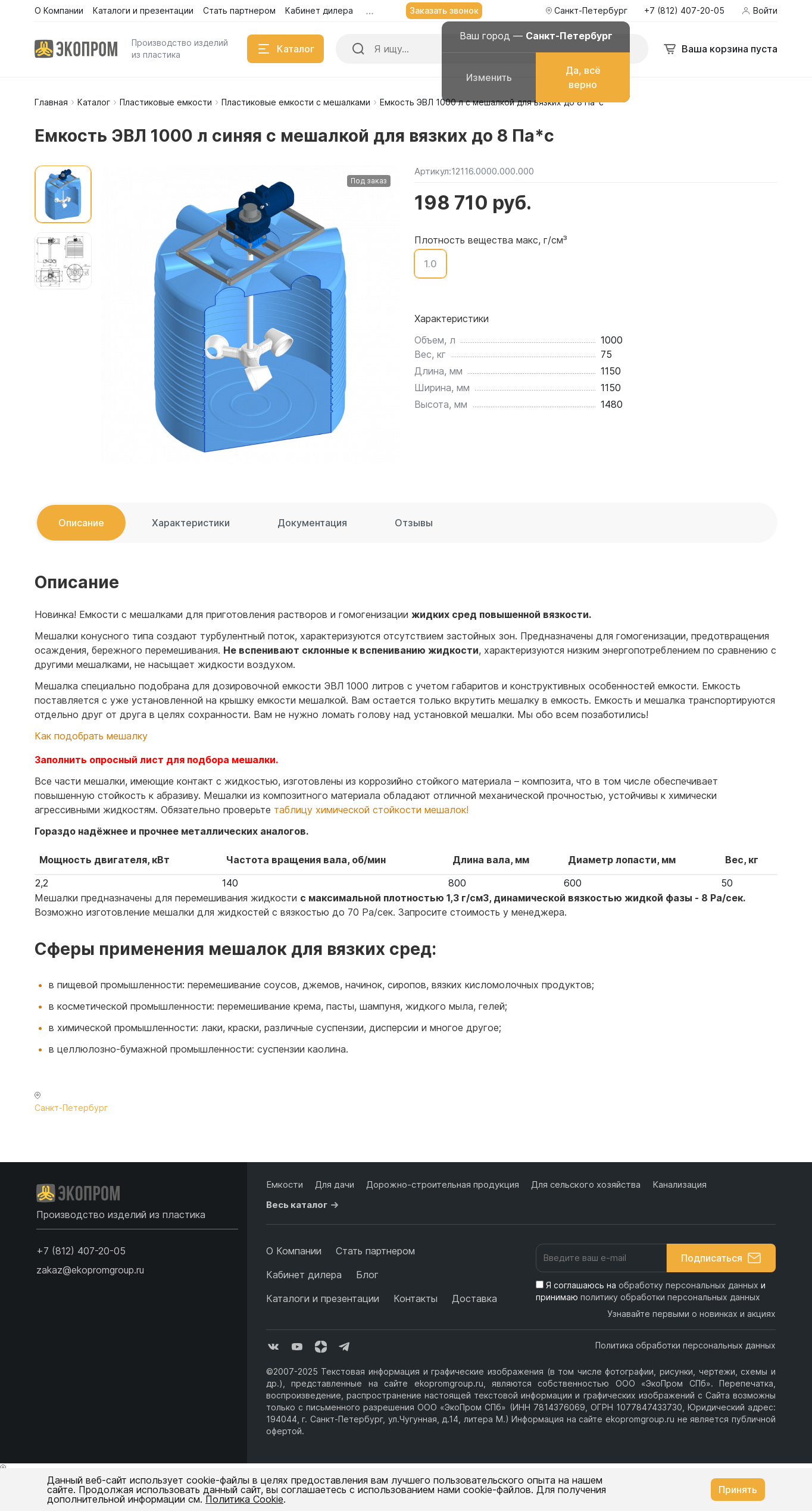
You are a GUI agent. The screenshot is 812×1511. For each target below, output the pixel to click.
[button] (81, 1251)
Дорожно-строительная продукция (442, 1184)
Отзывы (414, 523)
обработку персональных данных (688, 1285)
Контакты (415, 1298)
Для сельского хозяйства (586, 1184)
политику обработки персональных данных (670, 1297)
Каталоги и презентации (322, 1298)
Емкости (284, 1184)
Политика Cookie (244, 1499)
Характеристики (191, 523)
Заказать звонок (444, 10)
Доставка (474, 1298)
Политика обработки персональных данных (685, 1345)
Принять (738, 1490)
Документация (312, 523)
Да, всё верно (583, 77)
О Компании (293, 1251)
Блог (367, 1275)
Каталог (93, 102)
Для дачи (334, 1184)
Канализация (679, 1184)
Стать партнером (375, 1251)
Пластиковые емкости (166, 102)
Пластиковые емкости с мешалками (295, 102)
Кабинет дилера (304, 1275)
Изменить (489, 77)
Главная (51, 102)
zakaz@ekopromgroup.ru (90, 1270)
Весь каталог (304, 1205)
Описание (81, 523)
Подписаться (721, 1258)
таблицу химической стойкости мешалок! (371, 810)
